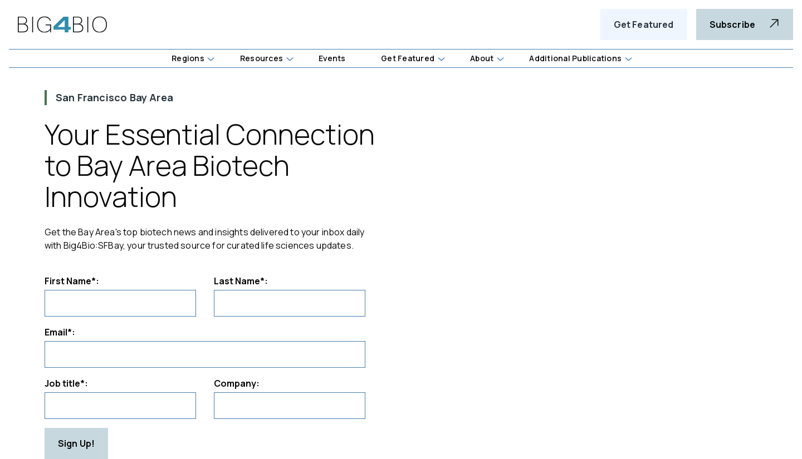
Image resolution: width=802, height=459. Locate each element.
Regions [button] (188, 58)
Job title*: (66, 383)
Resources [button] (261, 58)
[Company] (289, 405)
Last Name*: (241, 281)
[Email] (205, 354)
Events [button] (332, 58)
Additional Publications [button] (575, 58)
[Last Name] (289, 303)
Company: (237, 383)
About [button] (481, 58)
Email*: (60, 332)
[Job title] (120, 405)
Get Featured (644, 24)
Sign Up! (76, 443)
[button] (211, 59)
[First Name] (120, 303)
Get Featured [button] (407, 58)
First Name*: (72, 281)
